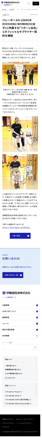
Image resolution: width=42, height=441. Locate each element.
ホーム (4, 9)
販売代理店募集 (20, 329)
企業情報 (20, 305)
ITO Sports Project (13, 392)
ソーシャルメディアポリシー (25, 423)
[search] (20, 347)
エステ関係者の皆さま (13, 373)
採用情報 (20, 335)
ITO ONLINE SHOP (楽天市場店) (18, 399)
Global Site (10, 378)
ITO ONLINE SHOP (13, 396)
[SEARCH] (29, 4)
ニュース (11, 9)
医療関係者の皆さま (13, 369)
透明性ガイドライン (8, 419)
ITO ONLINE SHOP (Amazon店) (18, 403)
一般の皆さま (10, 365)
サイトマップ (5, 427)
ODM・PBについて (20, 311)
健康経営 (20, 317)
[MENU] (36, 3)
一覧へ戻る (20, 235)
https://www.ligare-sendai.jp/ (16, 227)
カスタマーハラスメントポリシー (25, 419)
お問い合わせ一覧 (13, 275)
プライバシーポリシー (8, 423)
